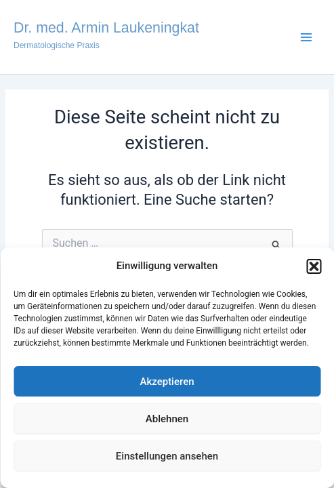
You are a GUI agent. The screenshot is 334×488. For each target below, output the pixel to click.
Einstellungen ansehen (167, 456)
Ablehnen (167, 419)
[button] (313, 266)
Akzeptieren (167, 381)
